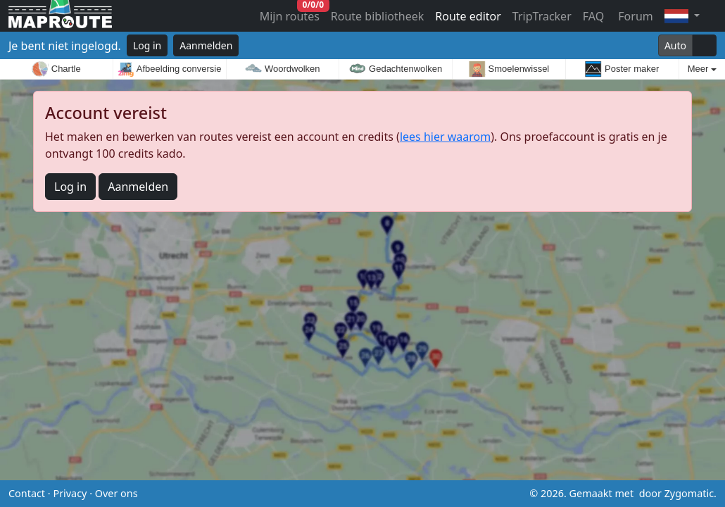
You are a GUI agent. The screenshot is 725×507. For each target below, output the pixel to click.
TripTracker (542, 16)
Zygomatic (689, 493)
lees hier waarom (445, 136)
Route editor (468, 16)
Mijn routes (291, 13)
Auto (675, 45)
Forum (634, 16)
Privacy (70, 493)
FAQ (593, 16)
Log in (147, 45)
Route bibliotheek (377, 16)
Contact (26, 493)
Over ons (116, 493)
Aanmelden (205, 45)
